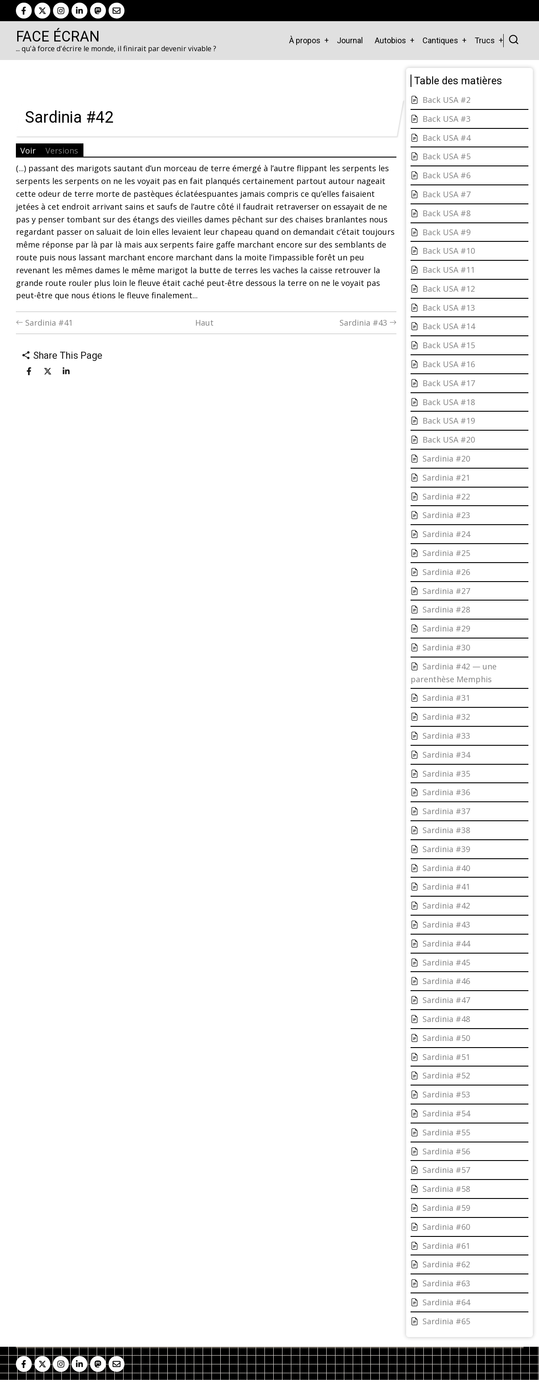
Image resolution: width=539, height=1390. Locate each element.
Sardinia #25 (446, 553)
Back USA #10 (448, 250)
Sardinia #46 (446, 981)
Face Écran (58, 36)
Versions (61, 150)
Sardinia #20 (446, 458)
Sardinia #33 (446, 735)
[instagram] (61, 11)
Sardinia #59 (446, 1207)
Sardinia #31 (446, 697)
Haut (204, 322)
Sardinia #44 (446, 943)
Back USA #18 (448, 402)
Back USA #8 (446, 213)
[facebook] (24, 11)
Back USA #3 (446, 118)
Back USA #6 (446, 175)
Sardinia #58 (446, 1188)
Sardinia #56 (446, 1151)
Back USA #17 (448, 383)
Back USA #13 (448, 307)
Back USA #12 (448, 288)
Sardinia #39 (446, 849)
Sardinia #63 (446, 1283)
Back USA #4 (446, 137)
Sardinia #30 (446, 647)
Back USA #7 (446, 194)
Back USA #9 (446, 232)
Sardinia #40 (446, 868)
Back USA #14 (448, 326)
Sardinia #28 (446, 609)
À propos (304, 40)
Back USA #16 (448, 364)
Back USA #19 (448, 420)
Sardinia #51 (446, 1057)
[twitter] (42, 11)
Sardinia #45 (446, 962)
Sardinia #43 (367, 322)
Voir (28, 150)
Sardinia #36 (446, 792)
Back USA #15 (448, 345)
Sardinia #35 (446, 773)
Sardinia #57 (446, 1170)
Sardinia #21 (446, 477)
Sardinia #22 (446, 496)
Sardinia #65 (446, 1321)
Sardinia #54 (446, 1113)
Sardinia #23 (446, 515)
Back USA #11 (448, 269)
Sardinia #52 (446, 1075)
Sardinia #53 (446, 1094)
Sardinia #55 (446, 1132)
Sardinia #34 (446, 754)
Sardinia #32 (446, 716)
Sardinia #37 (446, 811)
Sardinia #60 (446, 1226)
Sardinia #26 (446, 572)
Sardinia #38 (446, 830)
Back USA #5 (446, 156)
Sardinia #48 (446, 1019)
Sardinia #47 (446, 1000)
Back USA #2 (446, 99)
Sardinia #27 (446, 591)
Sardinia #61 (446, 1245)
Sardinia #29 (446, 628)
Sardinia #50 (446, 1038)
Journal (350, 40)
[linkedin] (79, 11)
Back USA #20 (448, 439)
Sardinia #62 (446, 1264)
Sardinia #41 (44, 322)
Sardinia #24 (446, 534)
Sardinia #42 (446, 905)
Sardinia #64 (446, 1302)
